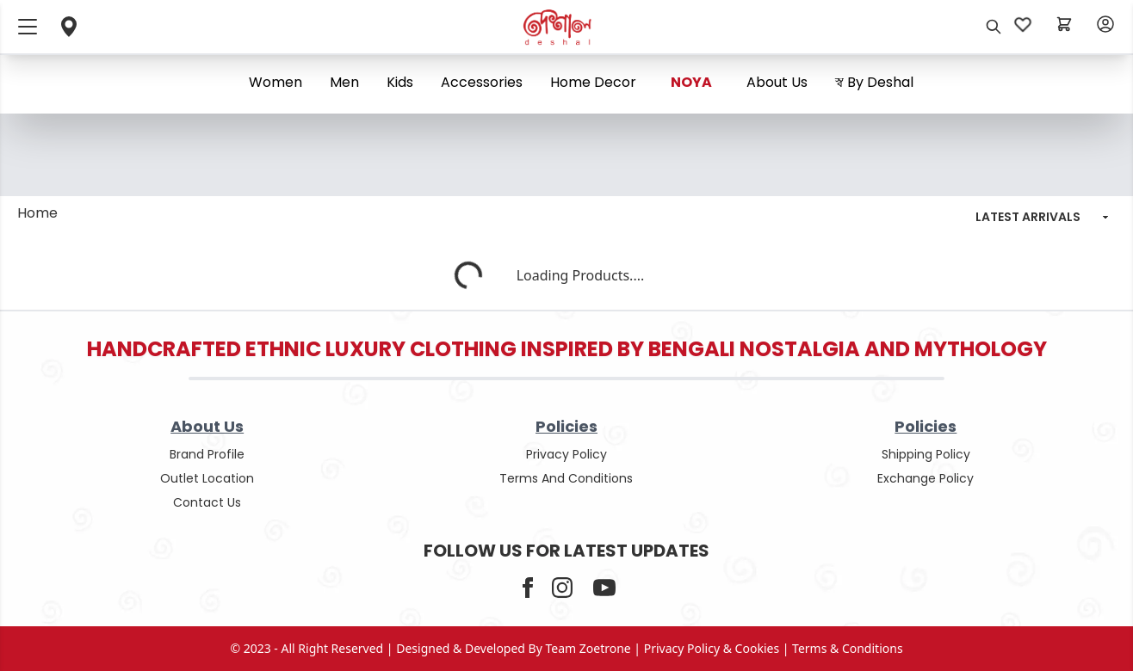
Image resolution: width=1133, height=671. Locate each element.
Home (37, 213)
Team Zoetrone (588, 648)
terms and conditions (566, 478)
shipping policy (926, 454)
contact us (207, 502)
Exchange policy (925, 478)
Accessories (482, 82)
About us (777, 82)
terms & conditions (847, 648)
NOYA (691, 82)
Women (275, 82)
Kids (400, 82)
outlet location (207, 478)
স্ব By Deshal (874, 82)
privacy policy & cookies (711, 648)
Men (344, 82)
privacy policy (566, 454)
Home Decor (593, 82)
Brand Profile (207, 454)
